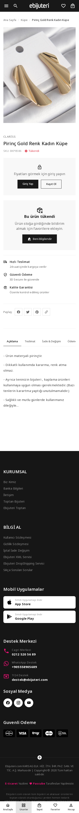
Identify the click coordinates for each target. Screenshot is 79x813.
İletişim (8, 495)
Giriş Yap (28, 184)
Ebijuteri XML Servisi (17, 557)
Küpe (24, 20)
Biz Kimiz (9, 482)
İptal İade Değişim (16, 550)
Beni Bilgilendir (39, 239)
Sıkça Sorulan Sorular (18, 570)
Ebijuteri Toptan (14, 508)
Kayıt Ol (51, 184)
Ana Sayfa (9, 20)
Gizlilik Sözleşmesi (15, 544)
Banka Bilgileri (13, 488)
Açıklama (12, 341)
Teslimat (30, 341)
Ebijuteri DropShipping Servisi (23, 563)
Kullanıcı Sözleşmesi (17, 537)
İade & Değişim (51, 341)
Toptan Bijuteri (13, 501)
